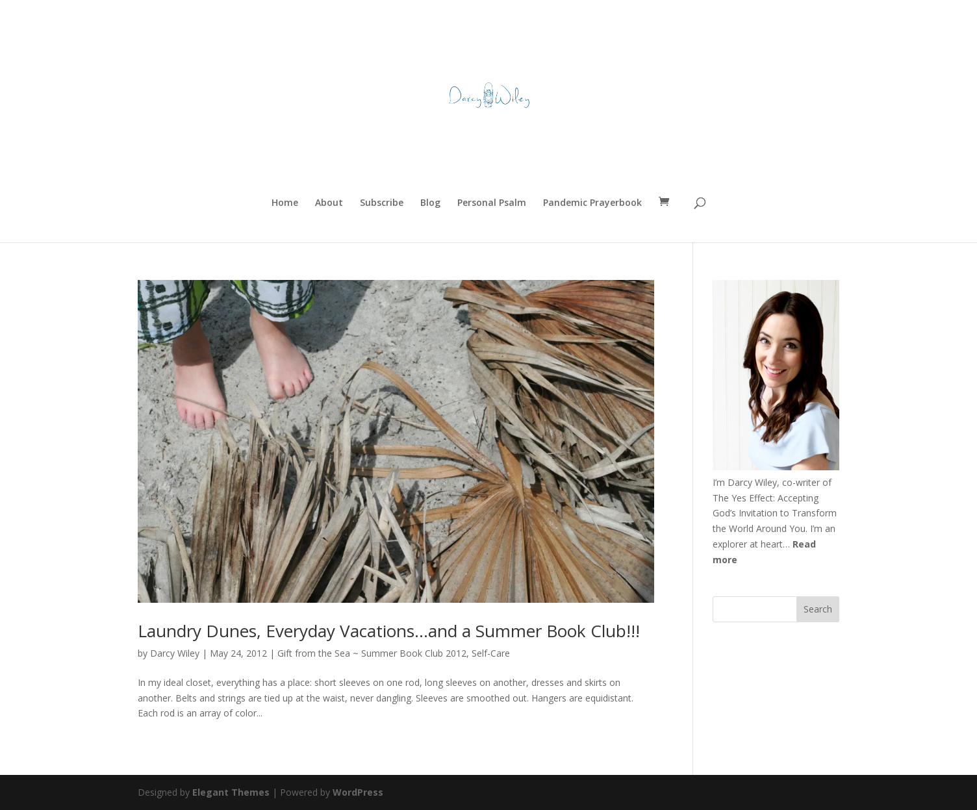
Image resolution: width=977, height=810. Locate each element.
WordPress (358, 792)
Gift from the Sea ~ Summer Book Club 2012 (371, 653)
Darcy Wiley (174, 653)
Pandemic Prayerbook (592, 203)
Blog (430, 203)
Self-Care (491, 653)
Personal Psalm (491, 203)
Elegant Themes (231, 792)
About (329, 203)
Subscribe (381, 203)
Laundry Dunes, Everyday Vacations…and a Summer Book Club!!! (389, 630)
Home (285, 203)
